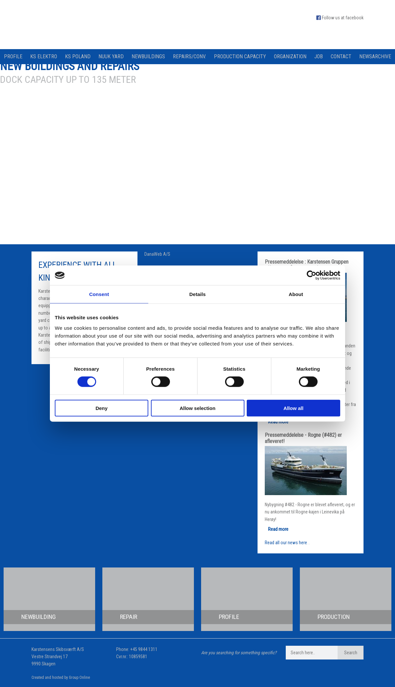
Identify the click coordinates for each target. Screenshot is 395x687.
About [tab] (296, 294)
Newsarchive (375, 56)
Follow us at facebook (343, 17)
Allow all (293, 408)
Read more (278, 422)
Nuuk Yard (111, 56)
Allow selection (197, 408)
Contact (341, 56)
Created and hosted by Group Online (60, 677)
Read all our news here (286, 542)
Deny (101, 408)
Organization (290, 56)
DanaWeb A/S (157, 254)
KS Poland (78, 56)
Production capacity (240, 56)
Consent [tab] (99, 294)
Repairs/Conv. (189, 56)
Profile (13, 56)
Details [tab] (197, 294)
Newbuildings (148, 56)
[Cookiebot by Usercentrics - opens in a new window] (311, 275)
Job (318, 56)
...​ (308, 542)
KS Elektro (43, 56)
